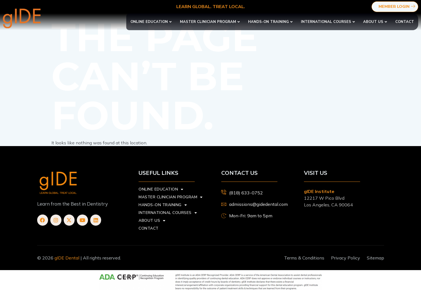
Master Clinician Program (210, 21)
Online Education (151, 21)
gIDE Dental (66, 258)
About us (375, 21)
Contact (404, 21)
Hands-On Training (270, 21)
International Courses (328, 21)
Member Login (398, 7)
